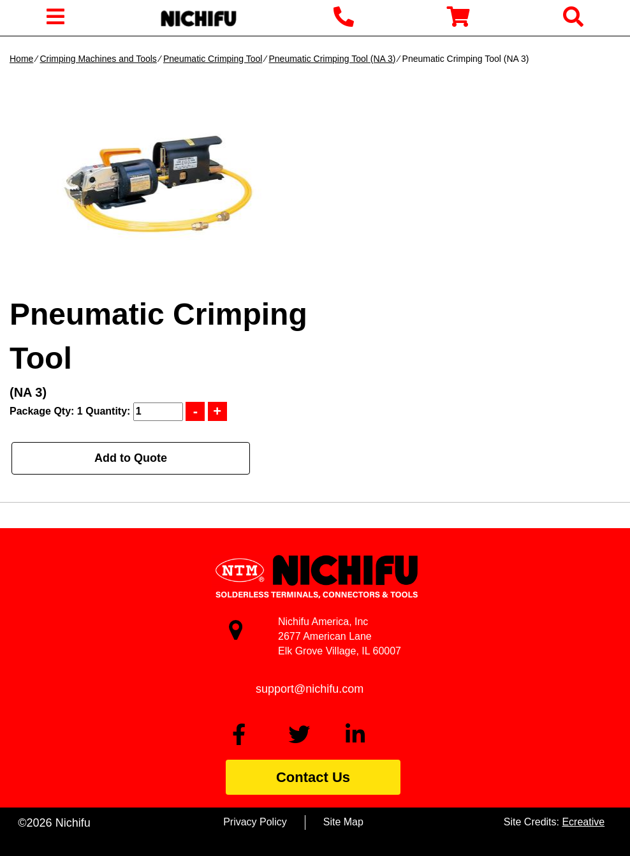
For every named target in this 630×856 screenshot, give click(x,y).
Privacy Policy (255, 821)
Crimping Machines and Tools (98, 59)
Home (21, 59)
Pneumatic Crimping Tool (212, 59)
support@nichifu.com (309, 689)
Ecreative (583, 821)
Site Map (343, 821)
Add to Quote (130, 458)
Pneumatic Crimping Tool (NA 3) (332, 59)
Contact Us (313, 777)
